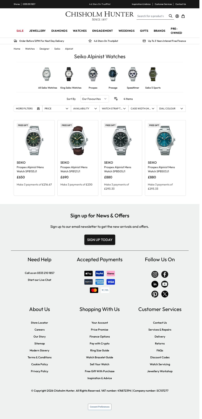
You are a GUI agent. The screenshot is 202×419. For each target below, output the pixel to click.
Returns (160, 343)
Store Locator (39, 322)
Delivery (160, 336)
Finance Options (100, 336)
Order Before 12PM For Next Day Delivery (41, 40)
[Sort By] (95, 98)
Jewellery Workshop (159, 371)
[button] (57, 108)
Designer (44, 48)
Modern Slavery (39, 350)
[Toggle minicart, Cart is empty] (183, 16)
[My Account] (177, 16)
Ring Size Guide (99, 350)
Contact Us (180, 4)
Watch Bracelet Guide (99, 357)
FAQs (160, 350)
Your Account (99, 322)
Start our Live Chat (39, 280)
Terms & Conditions (40, 357)
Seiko (57, 48)
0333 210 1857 (29, 4)
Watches (30, 48)
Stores (17, 4)
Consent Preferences (100, 407)
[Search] (170, 15)
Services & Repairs (159, 329)
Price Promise (99, 329)
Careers (40, 329)
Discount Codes (160, 357)
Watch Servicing (160, 364)
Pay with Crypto (100, 343)
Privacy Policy (39, 371)
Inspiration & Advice (141, 4)
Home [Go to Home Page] (17, 48)
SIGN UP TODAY (99, 239)
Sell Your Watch (99, 364)
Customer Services (163, 4)
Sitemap (39, 343)
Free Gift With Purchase (100, 371)
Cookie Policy (39, 364)
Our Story (39, 336)
